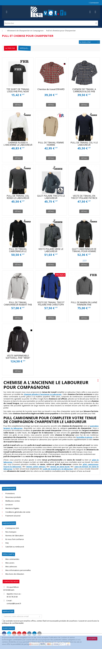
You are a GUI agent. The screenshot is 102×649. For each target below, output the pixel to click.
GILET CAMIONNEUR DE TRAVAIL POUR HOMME (84, 250)
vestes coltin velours (35, 466)
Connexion (94, 2)
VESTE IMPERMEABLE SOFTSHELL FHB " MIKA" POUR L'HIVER (18, 358)
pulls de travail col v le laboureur (58, 469)
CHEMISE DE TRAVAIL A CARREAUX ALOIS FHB (84, 90)
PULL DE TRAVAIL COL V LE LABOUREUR (84, 143)
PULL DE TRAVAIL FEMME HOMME (51, 143)
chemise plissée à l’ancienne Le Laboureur (43, 394)
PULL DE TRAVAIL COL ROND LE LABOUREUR (18, 197)
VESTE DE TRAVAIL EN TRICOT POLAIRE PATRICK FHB (84, 198)
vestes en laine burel (59, 466)
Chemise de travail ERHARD (51, 89)
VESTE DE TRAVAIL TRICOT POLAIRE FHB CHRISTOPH (51, 303)
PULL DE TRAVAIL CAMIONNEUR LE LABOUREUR (18, 251)
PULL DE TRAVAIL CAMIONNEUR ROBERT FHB (18, 303)
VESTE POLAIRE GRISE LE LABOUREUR (51, 250)
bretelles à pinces (84, 437)
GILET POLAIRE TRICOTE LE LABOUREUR (51, 197)
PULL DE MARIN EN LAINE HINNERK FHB (84, 303)
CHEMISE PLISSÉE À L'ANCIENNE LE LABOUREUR (18, 143)
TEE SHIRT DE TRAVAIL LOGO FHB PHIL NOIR (17, 90)
